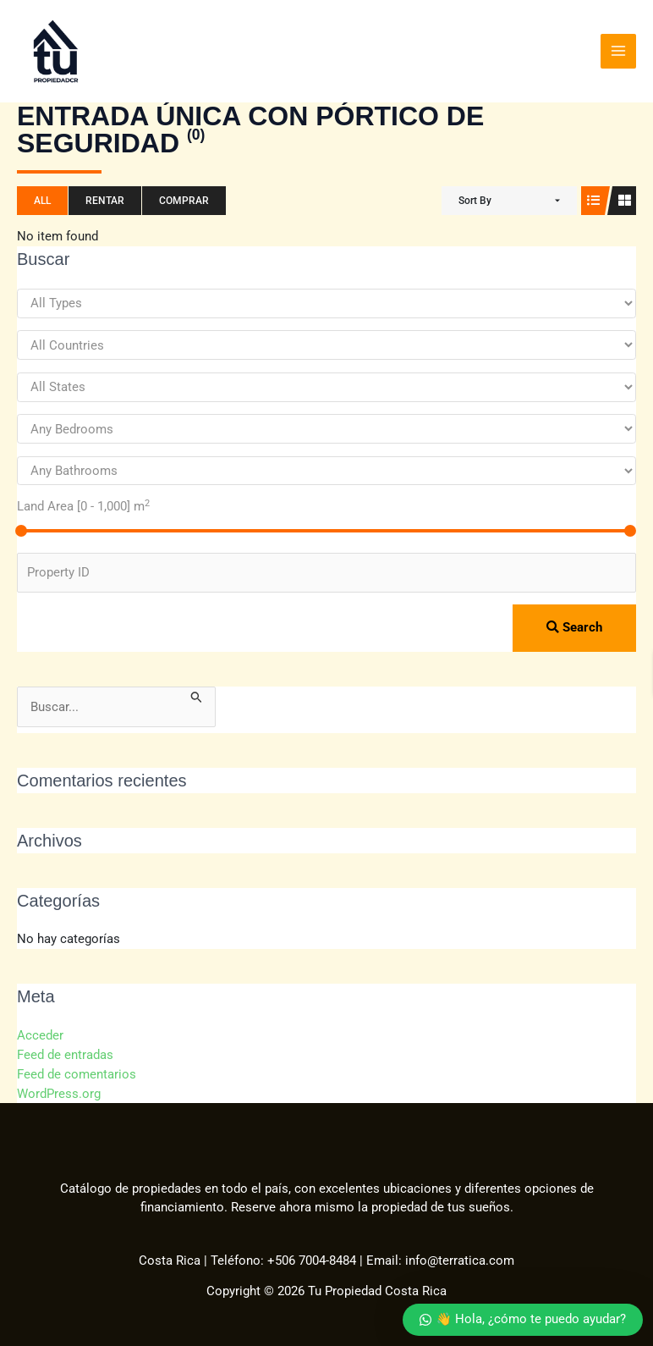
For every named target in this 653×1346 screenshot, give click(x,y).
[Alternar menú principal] (618, 50)
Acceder (40, 1032)
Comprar (184, 198)
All (42, 198)
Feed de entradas (65, 1050)
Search (574, 624)
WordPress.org (59, 1087)
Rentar (104, 198)
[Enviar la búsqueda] (196, 693)
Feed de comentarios (76, 1068)
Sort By (474, 198)
